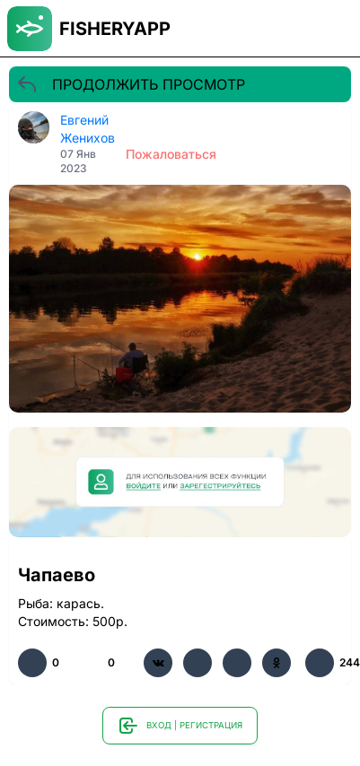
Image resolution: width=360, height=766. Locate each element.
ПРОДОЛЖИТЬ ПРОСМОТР (130, 84)
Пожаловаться (171, 153)
